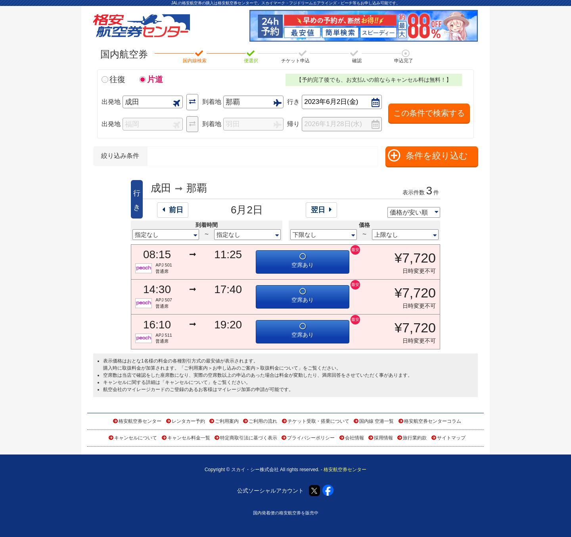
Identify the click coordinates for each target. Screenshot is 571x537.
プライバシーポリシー (311, 438)
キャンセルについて (186, 382)
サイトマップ (451, 438)
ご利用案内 (227, 421)
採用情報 (383, 438)
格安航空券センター (140, 421)
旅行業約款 (415, 438)
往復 (117, 79)
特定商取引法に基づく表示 (248, 438)
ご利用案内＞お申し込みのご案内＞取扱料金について (241, 368)
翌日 (321, 210)
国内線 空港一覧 (376, 421)
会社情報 (354, 438)
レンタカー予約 (188, 421)
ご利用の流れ (263, 421)
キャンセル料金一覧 (188, 438)
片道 (155, 79)
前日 (172, 210)
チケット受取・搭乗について (318, 421)
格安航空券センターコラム (432, 421)
